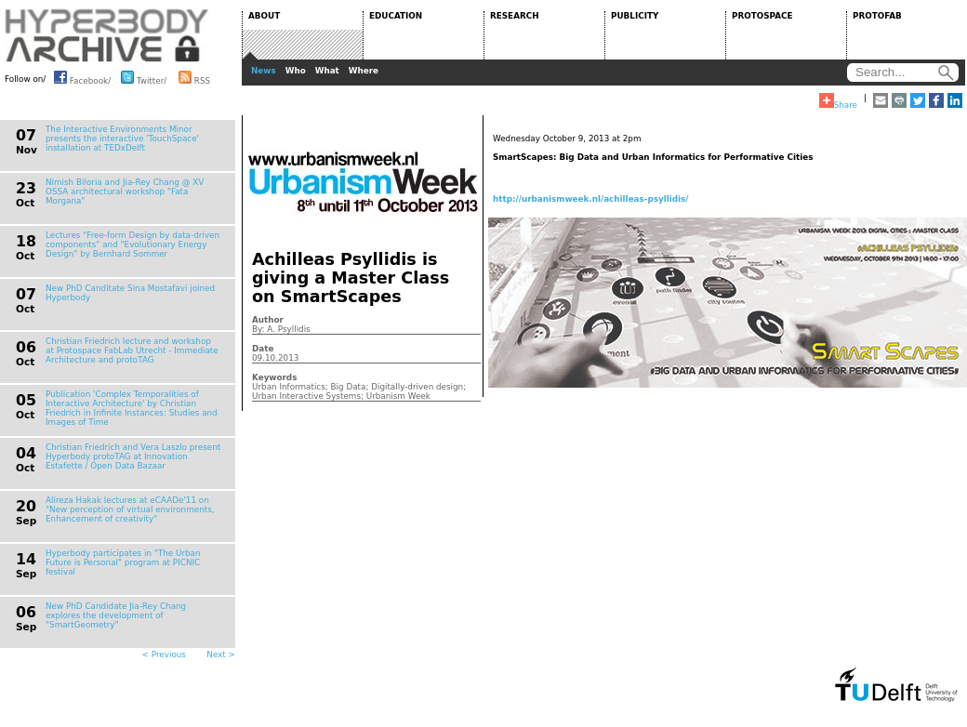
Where (363, 70)
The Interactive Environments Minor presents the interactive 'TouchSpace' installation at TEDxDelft (122, 138)
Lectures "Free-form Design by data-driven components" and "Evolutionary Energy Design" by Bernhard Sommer (132, 244)
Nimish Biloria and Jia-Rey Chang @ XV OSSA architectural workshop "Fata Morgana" (125, 191)
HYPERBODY (107, 35)
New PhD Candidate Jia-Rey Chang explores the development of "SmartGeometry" (116, 615)
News (263, 70)
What (327, 70)
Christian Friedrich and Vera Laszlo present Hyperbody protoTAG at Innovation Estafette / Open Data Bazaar (133, 456)
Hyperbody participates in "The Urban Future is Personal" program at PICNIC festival (123, 562)
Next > (220, 654)
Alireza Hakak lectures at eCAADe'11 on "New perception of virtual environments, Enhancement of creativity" (130, 509)
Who (295, 70)
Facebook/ (82, 77)
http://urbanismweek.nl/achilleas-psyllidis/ (591, 199)
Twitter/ (143, 77)
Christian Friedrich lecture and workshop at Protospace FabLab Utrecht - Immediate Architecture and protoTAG (132, 350)
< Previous (164, 654)
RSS (194, 77)
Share (838, 101)
